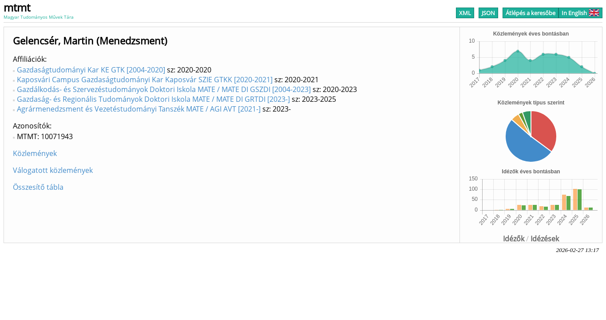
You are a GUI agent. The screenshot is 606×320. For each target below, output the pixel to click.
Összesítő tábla (38, 187)
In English (580, 13)
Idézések (545, 239)
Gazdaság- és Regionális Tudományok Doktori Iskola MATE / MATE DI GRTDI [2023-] (153, 99)
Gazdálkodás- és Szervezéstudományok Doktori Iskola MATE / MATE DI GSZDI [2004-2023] (164, 89)
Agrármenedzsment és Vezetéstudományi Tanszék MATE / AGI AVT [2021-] (139, 109)
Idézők (513, 239)
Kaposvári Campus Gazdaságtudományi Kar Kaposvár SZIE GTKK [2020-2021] (145, 79)
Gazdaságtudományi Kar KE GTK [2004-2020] (91, 70)
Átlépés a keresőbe (530, 13)
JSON (488, 13)
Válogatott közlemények (53, 170)
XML (465, 13)
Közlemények (35, 153)
